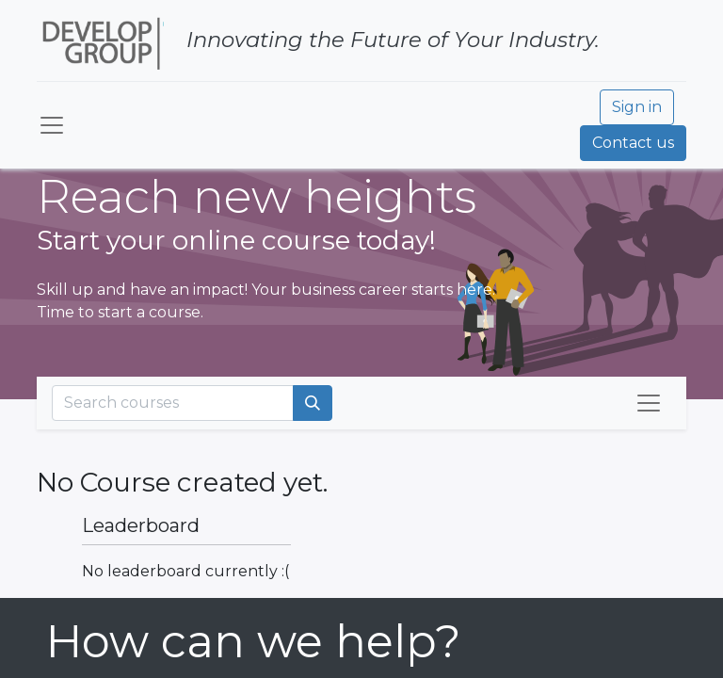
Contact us (633, 143)
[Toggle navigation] (648, 403)
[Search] (312, 403)
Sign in (637, 107)
